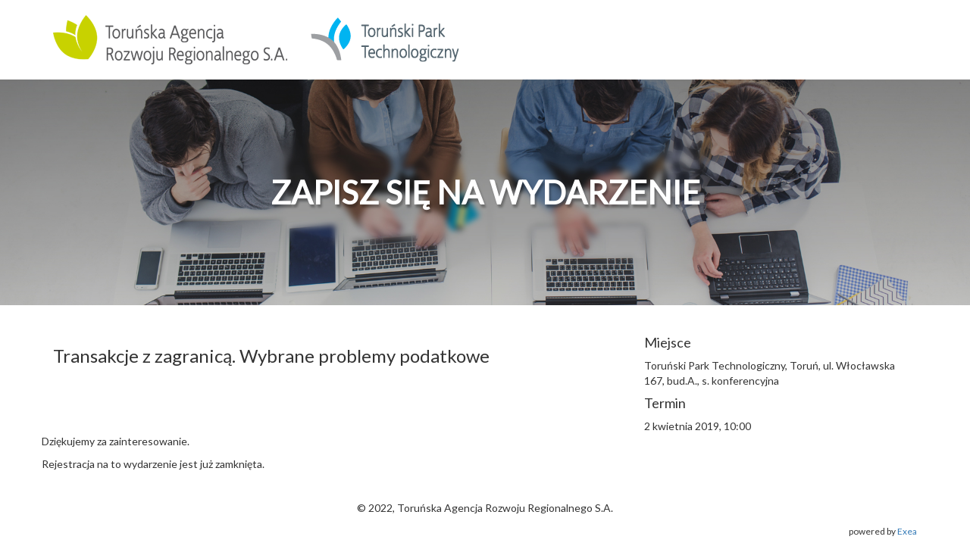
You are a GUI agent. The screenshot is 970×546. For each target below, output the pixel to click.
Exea (907, 531)
